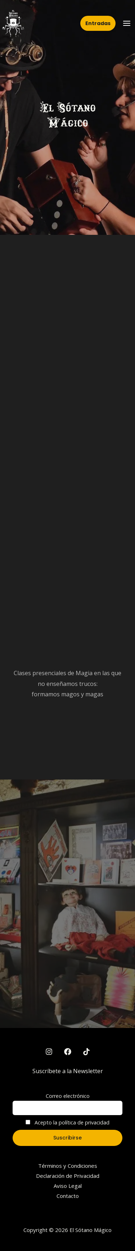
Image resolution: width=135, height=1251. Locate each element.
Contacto (68, 1195)
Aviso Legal (68, 1185)
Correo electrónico (68, 1096)
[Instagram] (49, 1051)
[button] (97, 23)
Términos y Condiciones (67, 1165)
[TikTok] (86, 1051)
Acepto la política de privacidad (67, 1122)
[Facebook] (67, 1051)
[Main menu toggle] (126, 23)
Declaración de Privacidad (67, 1175)
